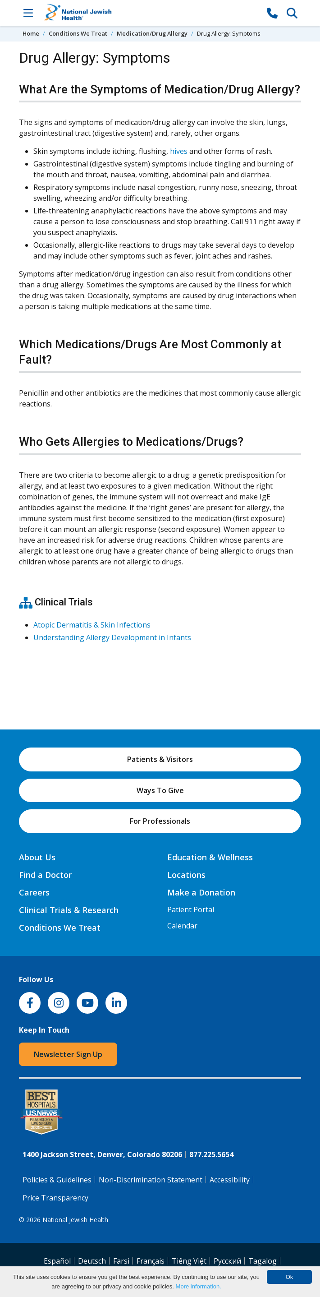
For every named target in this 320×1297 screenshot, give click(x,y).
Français (151, 1261)
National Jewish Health (75, 1219)
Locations (186, 874)
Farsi (121, 1261)
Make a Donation (201, 892)
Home (31, 33)
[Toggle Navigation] (28, 13)
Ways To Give (160, 790)
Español (57, 1261)
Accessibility (230, 1180)
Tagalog (262, 1261)
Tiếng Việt (189, 1261)
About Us (37, 857)
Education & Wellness (210, 857)
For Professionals (160, 821)
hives (178, 151)
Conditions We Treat (78, 33)
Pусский (227, 1261)
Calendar (182, 926)
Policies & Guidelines (57, 1180)
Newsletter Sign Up (68, 1054)
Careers (34, 892)
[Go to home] (150, 13)
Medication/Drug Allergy (152, 33)
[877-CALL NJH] (272, 13)
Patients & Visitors (160, 759)
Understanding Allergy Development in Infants (112, 637)
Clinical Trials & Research (69, 910)
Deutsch (92, 1261)
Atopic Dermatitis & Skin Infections (92, 625)
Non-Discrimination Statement (150, 1180)
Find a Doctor (45, 874)
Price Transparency (55, 1198)
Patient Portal (190, 909)
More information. (198, 1286)
